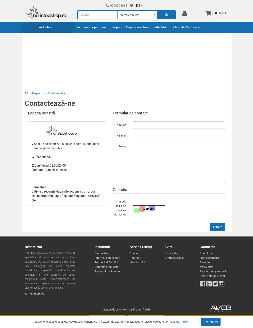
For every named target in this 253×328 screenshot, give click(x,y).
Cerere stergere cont (212, 276)
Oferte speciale (174, 257)
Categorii (47, 27)
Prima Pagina (32, 93)
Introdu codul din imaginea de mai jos (120, 208)
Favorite (205, 262)
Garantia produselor (107, 267)
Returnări (135, 257)
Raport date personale (213, 271)
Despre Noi (102, 253)
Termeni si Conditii (106, 262)
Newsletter (206, 267)
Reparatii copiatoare (107, 271)
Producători (172, 253)
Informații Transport (107, 257)
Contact (134, 253)
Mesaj (122, 146)
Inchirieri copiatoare (91, 27)
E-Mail (122, 135)
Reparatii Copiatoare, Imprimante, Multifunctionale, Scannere (156, 27)
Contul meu (207, 253)
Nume (122, 125)
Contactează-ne (56, 93)
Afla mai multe (179, 321)
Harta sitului (137, 262)
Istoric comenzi (209, 257)
